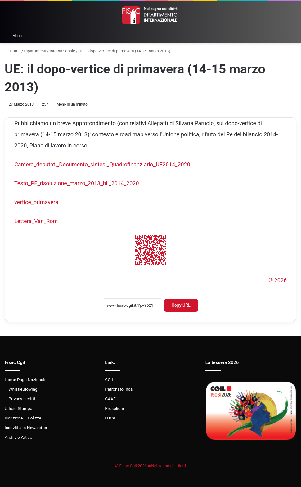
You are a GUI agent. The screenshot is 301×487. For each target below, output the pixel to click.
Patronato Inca (119, 389)
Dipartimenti (35, 51)
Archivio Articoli (19, 437)
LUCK (110, 417)
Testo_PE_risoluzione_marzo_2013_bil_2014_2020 (76, 183)
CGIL (109, 379)
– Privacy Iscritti (20, 398)
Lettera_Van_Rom (36, 221)
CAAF (110, 398)
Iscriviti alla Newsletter (26, 427)
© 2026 (277, 280)
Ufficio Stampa (18, 408)
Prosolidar (114, 408)
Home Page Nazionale (26, 379)
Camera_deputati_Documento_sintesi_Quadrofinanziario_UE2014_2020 (102, 164)
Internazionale (62, 51)
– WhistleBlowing (21, 389)
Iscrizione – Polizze (23, 417)
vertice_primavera (36, 202)
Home (12, 51)
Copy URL (181, 305)
